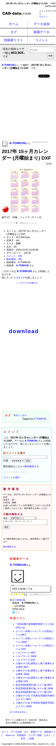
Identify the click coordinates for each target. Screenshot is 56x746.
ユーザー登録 (35, 736)
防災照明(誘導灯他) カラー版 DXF (34, 693)
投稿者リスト (13, 40)
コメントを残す (11, 477)
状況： (20, 518)
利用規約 (21, 736)
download (24, 331)
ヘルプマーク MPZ (26, 653)
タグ (13, 32)
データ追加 (42, 24)
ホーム (14, 24)
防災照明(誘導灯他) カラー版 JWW (34, 689)
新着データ (42, 32)
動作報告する (31, 466)
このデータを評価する (27, 283)
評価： (14, 460)
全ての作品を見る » (18, 713)
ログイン (43, 16)
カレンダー (21, 415)
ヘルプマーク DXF (25, 660)
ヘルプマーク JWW (26, 657)
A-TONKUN (40, 419)
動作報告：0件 (14, 259)
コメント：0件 (14, 256)
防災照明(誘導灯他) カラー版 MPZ (34, 686)
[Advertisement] (28, 110)
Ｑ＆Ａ (47, 736)
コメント (41, 40)
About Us (10, 736)
